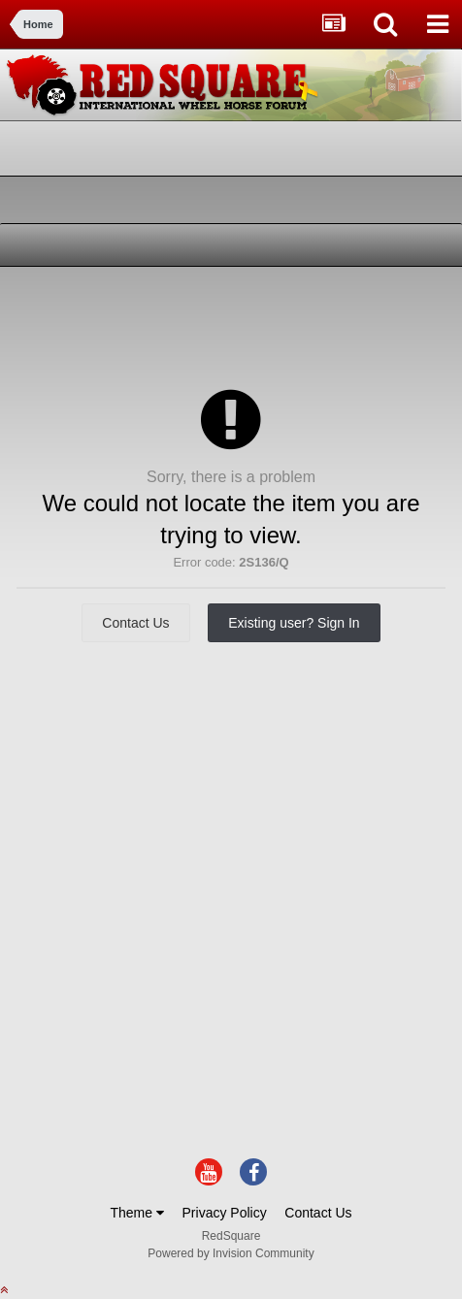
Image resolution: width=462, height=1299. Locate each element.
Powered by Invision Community (231, 1253)
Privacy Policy (224, 1212)
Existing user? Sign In (293, 623)
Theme (136, 1212)
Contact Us (135, 623)
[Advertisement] (165, 324)
